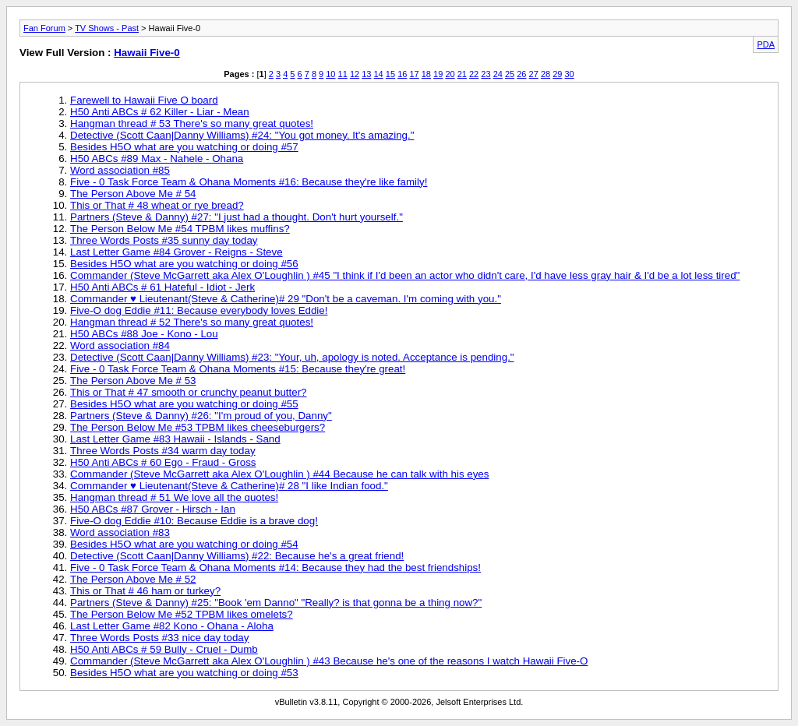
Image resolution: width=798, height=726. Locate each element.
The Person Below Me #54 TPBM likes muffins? (180, 228)
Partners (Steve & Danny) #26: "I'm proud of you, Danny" (201, 415)
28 (545, 74)
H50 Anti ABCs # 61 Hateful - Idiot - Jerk (162, 287)
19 (438, 74)
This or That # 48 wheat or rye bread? (157, 205)
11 (343, 74)
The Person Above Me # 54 (133, 193)
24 (498, 74)
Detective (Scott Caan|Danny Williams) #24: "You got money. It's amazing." (242, 135)
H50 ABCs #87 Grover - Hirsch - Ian (152, 509)
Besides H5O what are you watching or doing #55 (184, 404)
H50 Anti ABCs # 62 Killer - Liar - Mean (159, 112)
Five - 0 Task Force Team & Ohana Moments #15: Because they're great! (237, 369)
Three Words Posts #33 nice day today (159, 637)
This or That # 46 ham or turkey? (145, 591)
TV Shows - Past (107, 28)
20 (449, 74)
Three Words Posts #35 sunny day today (164, 240)
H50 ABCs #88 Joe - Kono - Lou (144, 334)
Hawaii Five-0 (146, 52)
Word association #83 (120, 532)
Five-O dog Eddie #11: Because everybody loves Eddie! (198, 310)
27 (533, 74)
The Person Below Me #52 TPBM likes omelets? (181, 614)
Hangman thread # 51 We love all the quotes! (174, 497)
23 (485, 74)
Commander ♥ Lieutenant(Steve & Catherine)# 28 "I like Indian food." (229, 486)
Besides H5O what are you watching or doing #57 (184, 147)
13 (366, 74)
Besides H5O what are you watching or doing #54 (184, 544)
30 (569, 74)
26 (521, 74)
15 (390, 74)
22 (473, 74)
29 (557, 74)
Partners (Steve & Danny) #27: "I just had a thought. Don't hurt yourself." (236, 217)
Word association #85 (120, 170)
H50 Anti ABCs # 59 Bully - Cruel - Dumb (164, 649)
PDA (766, 44)
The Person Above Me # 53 (133, 380)
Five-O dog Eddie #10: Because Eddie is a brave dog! (194, 521)
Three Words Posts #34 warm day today (163, 450)
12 (354, 74)
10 (330, 74)
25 (509, 74)
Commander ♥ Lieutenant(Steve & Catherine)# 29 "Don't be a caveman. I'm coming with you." (285, 299)
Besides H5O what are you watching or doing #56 (184, 264)
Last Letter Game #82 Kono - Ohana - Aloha (172, 626)
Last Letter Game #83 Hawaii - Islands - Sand (175, 439)
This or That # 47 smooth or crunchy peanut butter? (188, 392)
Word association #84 (120, 345)
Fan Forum (44, 28)
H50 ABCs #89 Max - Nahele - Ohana (156, 158)
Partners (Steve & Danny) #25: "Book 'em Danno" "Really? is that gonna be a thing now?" (276, 602)
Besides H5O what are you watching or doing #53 (184, 672)
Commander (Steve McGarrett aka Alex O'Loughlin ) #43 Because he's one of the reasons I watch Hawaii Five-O (329, 661)
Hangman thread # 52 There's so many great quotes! (191, 322)
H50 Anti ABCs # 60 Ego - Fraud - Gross (163, 462)
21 (462, 74)
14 (378, 74)
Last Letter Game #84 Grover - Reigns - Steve (176, 252)
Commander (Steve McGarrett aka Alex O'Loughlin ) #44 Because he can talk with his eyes (279, 474)
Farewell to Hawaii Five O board (144, 100)
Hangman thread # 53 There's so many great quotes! (191, 123)
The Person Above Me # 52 (133, 579)
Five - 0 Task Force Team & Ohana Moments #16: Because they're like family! (248, 182)
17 (413, 74)
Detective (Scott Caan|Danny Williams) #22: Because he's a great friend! (237, 556)
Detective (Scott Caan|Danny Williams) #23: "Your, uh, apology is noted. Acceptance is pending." (292, 357)
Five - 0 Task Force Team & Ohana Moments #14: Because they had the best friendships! (275, 567)
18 (426, 74)
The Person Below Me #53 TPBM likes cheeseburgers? (197, 427)
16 (402, 74)
